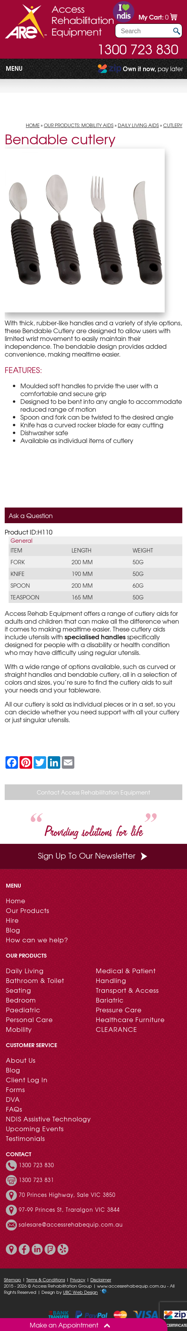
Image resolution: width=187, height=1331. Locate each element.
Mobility (19, 1029)
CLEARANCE (116, 1029)
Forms (15, 1089)
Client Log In (27, 1079)
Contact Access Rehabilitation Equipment (93, 792)
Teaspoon (25, 597)
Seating (18, 990)
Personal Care (29, 1019)
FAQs (14, 1109)
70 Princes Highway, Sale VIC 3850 (67, 1194)
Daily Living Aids (138, 125)
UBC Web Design (80, 1292)
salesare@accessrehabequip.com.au (71, 1224)
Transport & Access (127, 990)
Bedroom (21, 1000)
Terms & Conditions (45, 1279)
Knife (18, 574)
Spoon (20, 585)
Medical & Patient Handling (126, 975)
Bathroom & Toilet (35, 980)
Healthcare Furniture (130, 1019)
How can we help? (37, 939)
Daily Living (25, 970)
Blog (13, 930)
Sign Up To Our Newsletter (93, 855)
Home (33, 125)
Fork (18, 562)
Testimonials (25, 1138)
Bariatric (110, 1000)
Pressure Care (119, 1009)
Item (16, 550)
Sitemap (12, 1279)
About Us (21, 1060)
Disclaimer (100, 1279)
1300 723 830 (137, 49)
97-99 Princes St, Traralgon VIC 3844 (69, 1209)
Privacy (77, 1279)
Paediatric (23, 1009)
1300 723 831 (36, 1180)
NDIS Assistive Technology (48, 1118)
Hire (12, 920)
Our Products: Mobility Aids (78, 125)
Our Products (27, 910)
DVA (13, 1099)
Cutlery (172, 125)
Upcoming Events (35, 1128)
